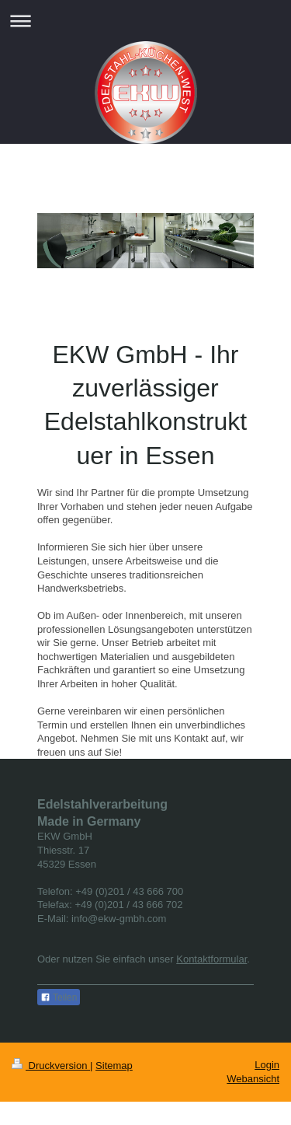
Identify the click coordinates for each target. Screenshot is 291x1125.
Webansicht (253, 1079)
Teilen (58, 997)
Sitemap (114, 1065)
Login (267, 1065)
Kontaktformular (211, 959)
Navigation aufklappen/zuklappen (145, 20)
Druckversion (51, 1065)
